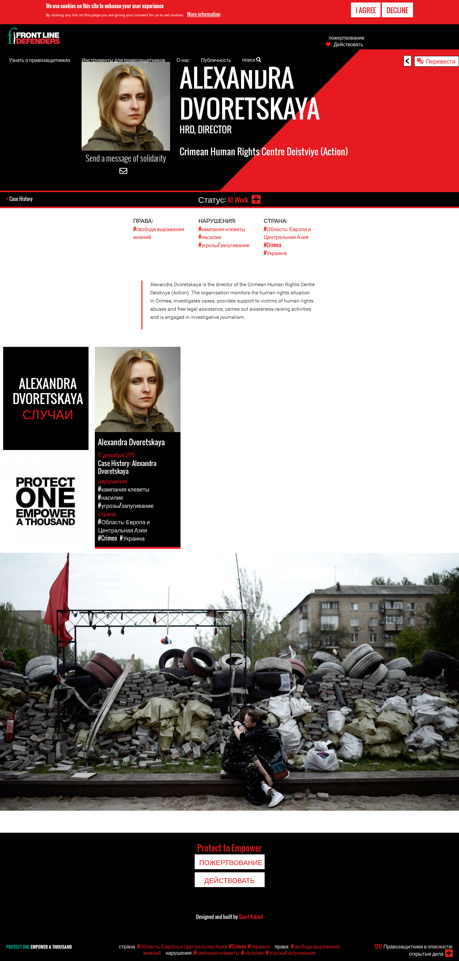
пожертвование (346, 37)
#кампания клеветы (222, 229)
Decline (397, 10)
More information (204, 14)
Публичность (216, 60)
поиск (251, 59)
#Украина (275, 252)
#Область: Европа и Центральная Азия (288, 233)
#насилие (210, 237)
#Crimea (272, 244)
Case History (21, 199)
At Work (237, 199)
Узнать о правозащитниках (40, 60)
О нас (182, 60)
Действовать (348, 44)
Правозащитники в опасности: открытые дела (413, 949)
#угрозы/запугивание (224, 244)
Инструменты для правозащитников (123, 60)
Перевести (441, 60)
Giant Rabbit (251, 916)
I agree (366, 10)
